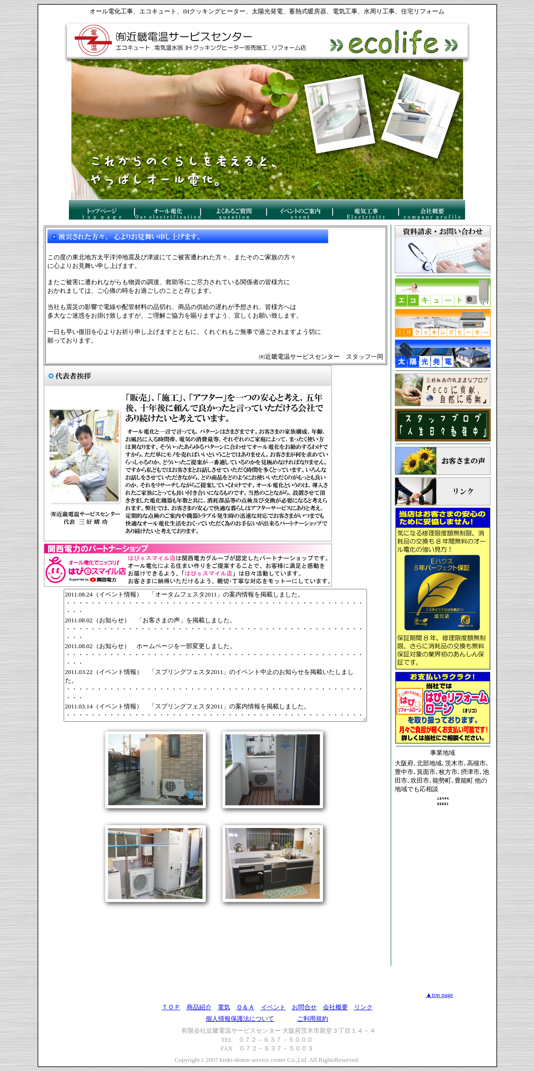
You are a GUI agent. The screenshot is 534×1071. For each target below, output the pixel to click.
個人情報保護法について (240, 1018)
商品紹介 (199, 1007)
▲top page (439, 994)
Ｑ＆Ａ (245, 1007)
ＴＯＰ (171, 1007)
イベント (273, 1007)
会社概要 (335, 1007)
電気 (224, 1007)
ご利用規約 (312, 1018)
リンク (363, 1007)
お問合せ (304, 1007)
